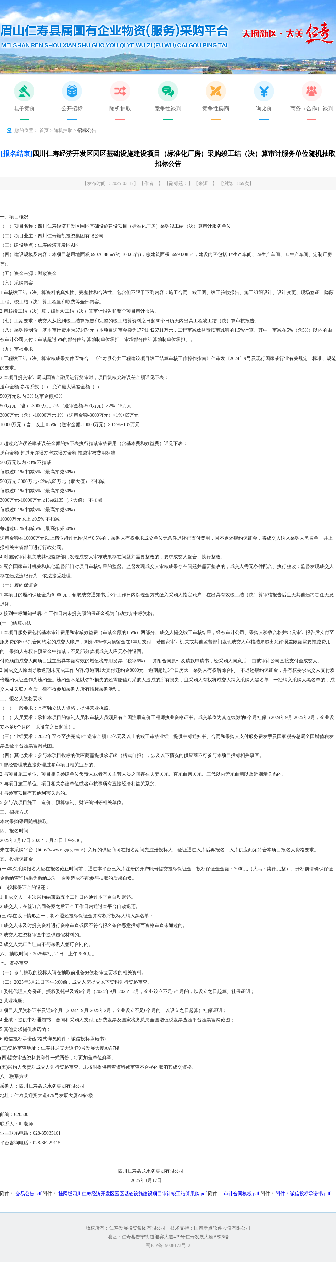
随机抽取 (120, 108)
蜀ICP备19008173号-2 (168, 1245)
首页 (44, 130)
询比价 (264, 108)
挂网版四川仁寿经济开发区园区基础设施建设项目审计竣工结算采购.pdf (132, 1193)
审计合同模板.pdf (241, 1193)
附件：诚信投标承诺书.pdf (303, 1193)
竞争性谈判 (168, 108)
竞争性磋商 (215, 108)
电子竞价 (24, 108)
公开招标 (72, 108)
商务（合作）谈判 (311, 108)
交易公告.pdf (28, 1193)
